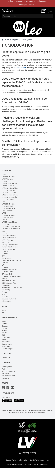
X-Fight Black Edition (9, 281)
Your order (5, 373)
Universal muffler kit (9, 299)
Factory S (5, 242)
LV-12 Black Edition (8, 215)
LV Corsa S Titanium (9, 193)
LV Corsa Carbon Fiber (10, 197)
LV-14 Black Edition (8, 177)
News (4, 321)
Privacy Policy (11, 460)
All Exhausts (6, 301)
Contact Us (6, 358)
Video (4, 310)
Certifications (6, 337)
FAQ (3, 369)
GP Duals (5, 254)
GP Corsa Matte (7, 272)
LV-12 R (4, 220)
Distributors (6, 342)
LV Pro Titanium (7, 240)
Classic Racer (6, 258)
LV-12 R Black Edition (9, 222)
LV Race (5, 251)
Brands (4, 330)
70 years (5, 339)
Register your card (8, 376)
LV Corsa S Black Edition (10, 188)
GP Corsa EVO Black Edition (11, 276)
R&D (3, 335)
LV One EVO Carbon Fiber (11, 229)
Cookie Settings (22, 460)
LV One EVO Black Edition (11, 226)
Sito (3, 294)
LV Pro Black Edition (9, 235)
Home (5, 40)
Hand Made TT (7, 285)
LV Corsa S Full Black (9, 190)
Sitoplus (5, 297)
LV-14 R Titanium (8, 186)
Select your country (27, 5)
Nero (3, 231)
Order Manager (7, 349)
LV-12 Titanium (7, 217)
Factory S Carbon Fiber (10, 247)
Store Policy (44, 460)
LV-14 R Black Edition (9, 183)
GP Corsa (5, 267)
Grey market (6, 346)
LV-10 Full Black (7, 206)
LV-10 (4, 202)
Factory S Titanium (8, 249)
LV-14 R (4, 181)
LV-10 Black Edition (8, 204)
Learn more (6, 397)
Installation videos (8, 371)
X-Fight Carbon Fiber (9, 283)
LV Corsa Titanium (8, 199)
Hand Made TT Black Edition (12, 287)
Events (4, 324)
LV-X (3, 265)
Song (3, 312)
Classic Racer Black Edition (11, 260)
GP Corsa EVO (7, 274)
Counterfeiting (7, 344)
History (4, 328)
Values (4, 333)
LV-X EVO (5, 263)
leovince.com (17, 464)
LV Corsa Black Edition (10, 195)
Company (5, 326)
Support (15, 40)
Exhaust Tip (6, 290)
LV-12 (4, 213)
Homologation (7, 367)
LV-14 (4, 174)
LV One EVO (6, 224)
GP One (4, 256)
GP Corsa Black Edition (10, 269)
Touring (4, 292)
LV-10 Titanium (7, 211)
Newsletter (5, 378)
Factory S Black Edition (10, 245)
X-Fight (4, 278)
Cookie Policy (34, 460)
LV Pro (4, 233)
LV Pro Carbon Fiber (9, 238)
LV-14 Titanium (7, 179)
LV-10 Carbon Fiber (8, 208)
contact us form (20, 68)
